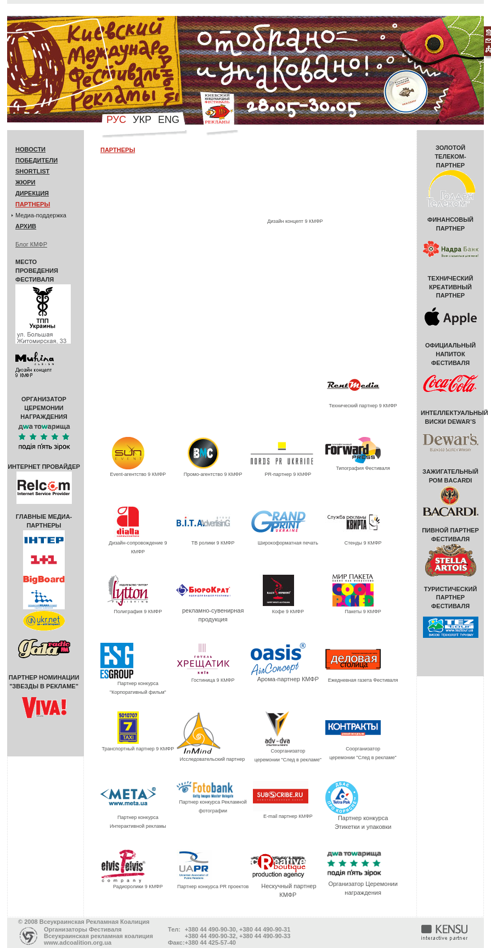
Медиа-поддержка (40, 215)
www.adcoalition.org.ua (77, 942)
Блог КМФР (31, 244)
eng (168, 119)
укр (142, 119)
